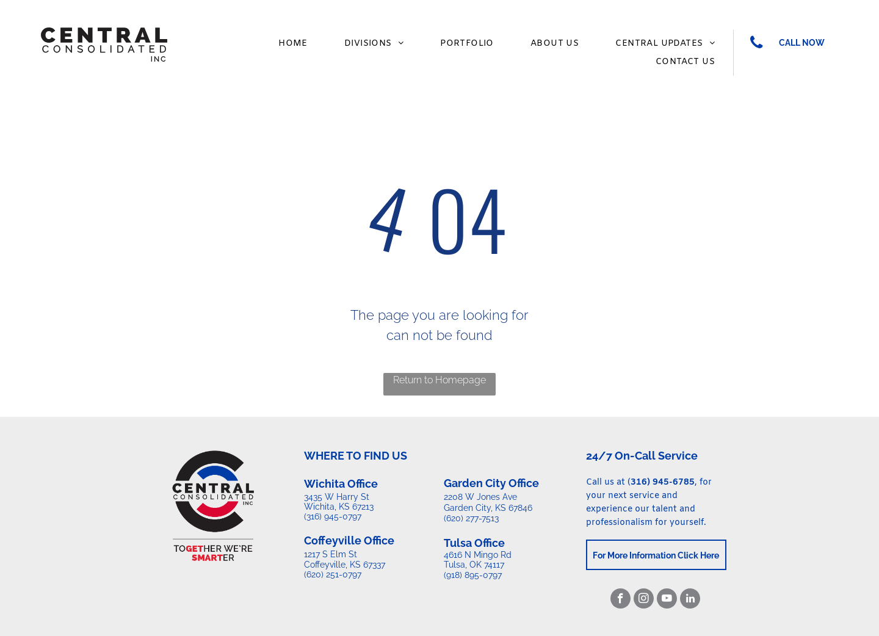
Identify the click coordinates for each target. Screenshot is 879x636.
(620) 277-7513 (471, 518)
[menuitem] (293, 43)
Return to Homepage (439, 380)
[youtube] (667, 600)
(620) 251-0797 (332, 574)
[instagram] (644, 600)
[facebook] (620, 600)
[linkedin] (690, 600)
